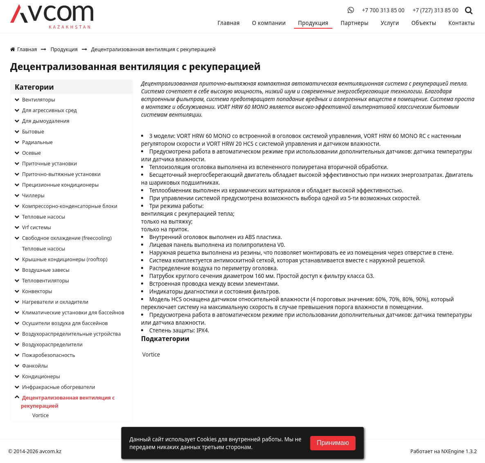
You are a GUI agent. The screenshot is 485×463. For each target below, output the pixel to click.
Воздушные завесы (46, 269)
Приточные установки (49, 163)
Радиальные (37, 142)
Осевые (31, 152)
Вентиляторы (38, 99)
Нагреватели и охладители (55, 301)
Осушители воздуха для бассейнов (65, 323)
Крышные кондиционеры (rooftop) (65, 259)
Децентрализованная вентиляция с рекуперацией (68, 401)
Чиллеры (33, 195)
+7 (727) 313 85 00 (435, 10)
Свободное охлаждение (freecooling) (67, 238)
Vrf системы (36, 227)
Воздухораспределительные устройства (71, 333)
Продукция (313, 23)
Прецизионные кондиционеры (60, 184)
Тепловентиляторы (45, 280)
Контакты (462, 23)
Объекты (423, 23)
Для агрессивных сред (49, 110)
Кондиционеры (41, 376)
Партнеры (354, 23)
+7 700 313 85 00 (383, 10)
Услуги (390, 23)
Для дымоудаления (46, 120)
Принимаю (333, 442)
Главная (229, 23)
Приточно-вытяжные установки (61, 174)
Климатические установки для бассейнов (73, 312)
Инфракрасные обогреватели (58, 387)
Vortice (40, 415)
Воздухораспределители (52, 344)
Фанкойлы (35, 365)
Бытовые (33, 131)
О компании (269, 23)
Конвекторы (37, 291)
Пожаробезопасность (48, 355)
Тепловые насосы (43, 216)
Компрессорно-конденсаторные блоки (69, 206)
